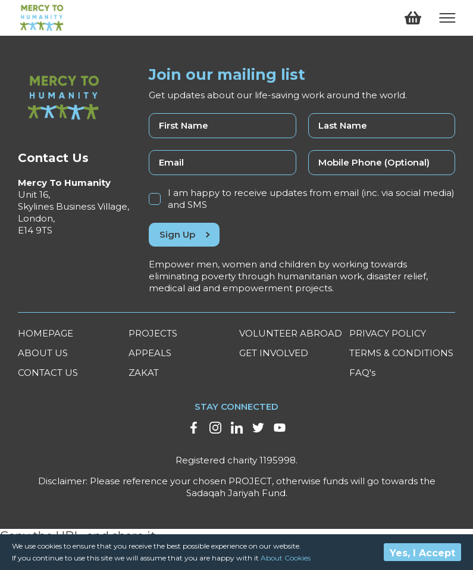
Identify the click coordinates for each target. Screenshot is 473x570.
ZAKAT (144, 372)
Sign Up (184, 234)
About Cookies (286, 557)
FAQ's (362, 372)
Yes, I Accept (422, 553)
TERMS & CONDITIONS (401, 353)
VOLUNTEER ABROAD (290, 333)
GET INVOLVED (273, 353)
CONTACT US (48, 372)
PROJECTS (153, 333)
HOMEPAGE (45, 333)
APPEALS (150, 353)
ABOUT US (43, 353)
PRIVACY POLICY (387, 333)
